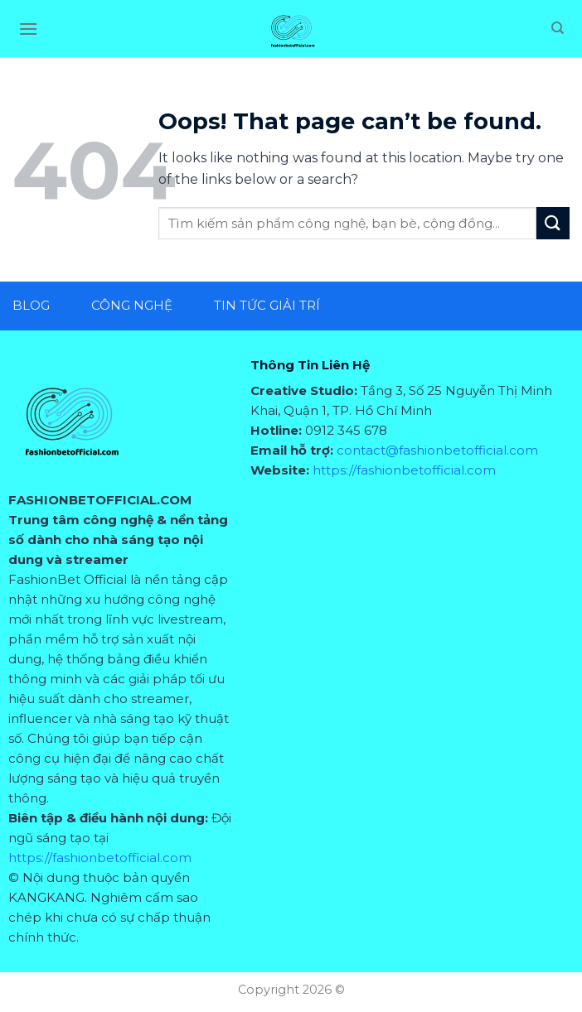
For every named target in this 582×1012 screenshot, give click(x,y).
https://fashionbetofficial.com (100, 857)
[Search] (557, 28)
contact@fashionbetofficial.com (437, 450)
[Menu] (28, 28)
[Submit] (553, 223)
